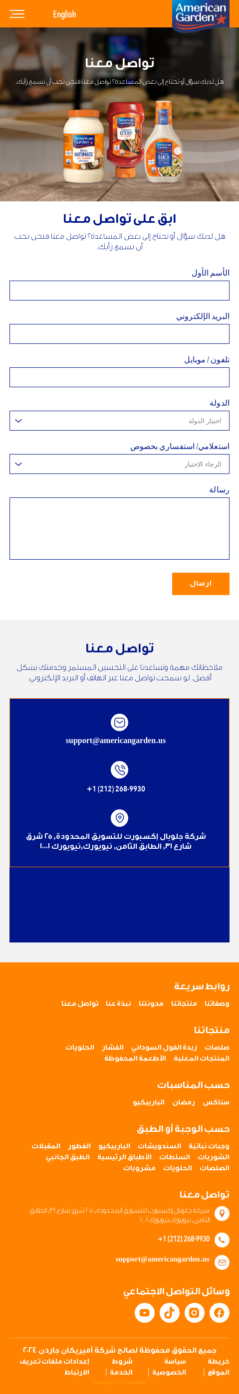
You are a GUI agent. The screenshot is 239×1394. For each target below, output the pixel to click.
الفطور (79, 1146)
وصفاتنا (217, 1004)
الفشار (113, 1048)
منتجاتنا (184, 1004)
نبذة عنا (118, 1004)
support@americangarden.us (116, 742)
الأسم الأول (211, 273)
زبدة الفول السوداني (164, 1048)
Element (134, 1383)
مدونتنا (151, 1004)
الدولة (220, 404)
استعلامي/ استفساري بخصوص (180, 447)
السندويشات (159, 1146)
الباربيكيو (149, 1102)
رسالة (219, 490)
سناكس (216, 1102)
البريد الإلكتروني (203, 316)
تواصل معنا (79, 1004)
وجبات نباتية (209, 1146)
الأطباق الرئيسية (124, 1157)
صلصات (217, 1048)
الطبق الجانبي (68, 1157)
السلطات (174, 1157)
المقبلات (45, 1146)
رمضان (183, 1102)
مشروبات (139, 1168)
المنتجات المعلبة (202, 1059)
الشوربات (214, 1157)
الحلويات (79, 1048)
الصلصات (215, 1168)
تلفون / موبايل (206, 360)
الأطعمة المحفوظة (135, 1059)
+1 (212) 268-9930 (116, 789)
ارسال (201, 585)
